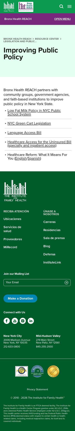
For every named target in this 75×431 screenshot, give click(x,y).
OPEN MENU (62, 19)
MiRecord (10, 247)
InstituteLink (52, 262)
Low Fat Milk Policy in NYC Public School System (34, 112)
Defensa (49, 254)
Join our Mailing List (16, 273)
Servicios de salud (12, 229)
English (21, 158)
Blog (46, 246)
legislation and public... (20, 41)
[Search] (61, 6)
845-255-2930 (44, 346)
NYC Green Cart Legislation (29, 123)
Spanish (34, 158)
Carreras (49, 221)
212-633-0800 (12, 346)
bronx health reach (17, 39)
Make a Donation (20, 298)
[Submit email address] (66, 282)
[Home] (9, 6)
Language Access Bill (24, 132)
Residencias (51, 230)
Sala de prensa (53, 238)
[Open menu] (69, 6)
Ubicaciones (12, 218)
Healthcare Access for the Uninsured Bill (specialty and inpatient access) (39, 143)
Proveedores (13, 239)
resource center (47, 39)
